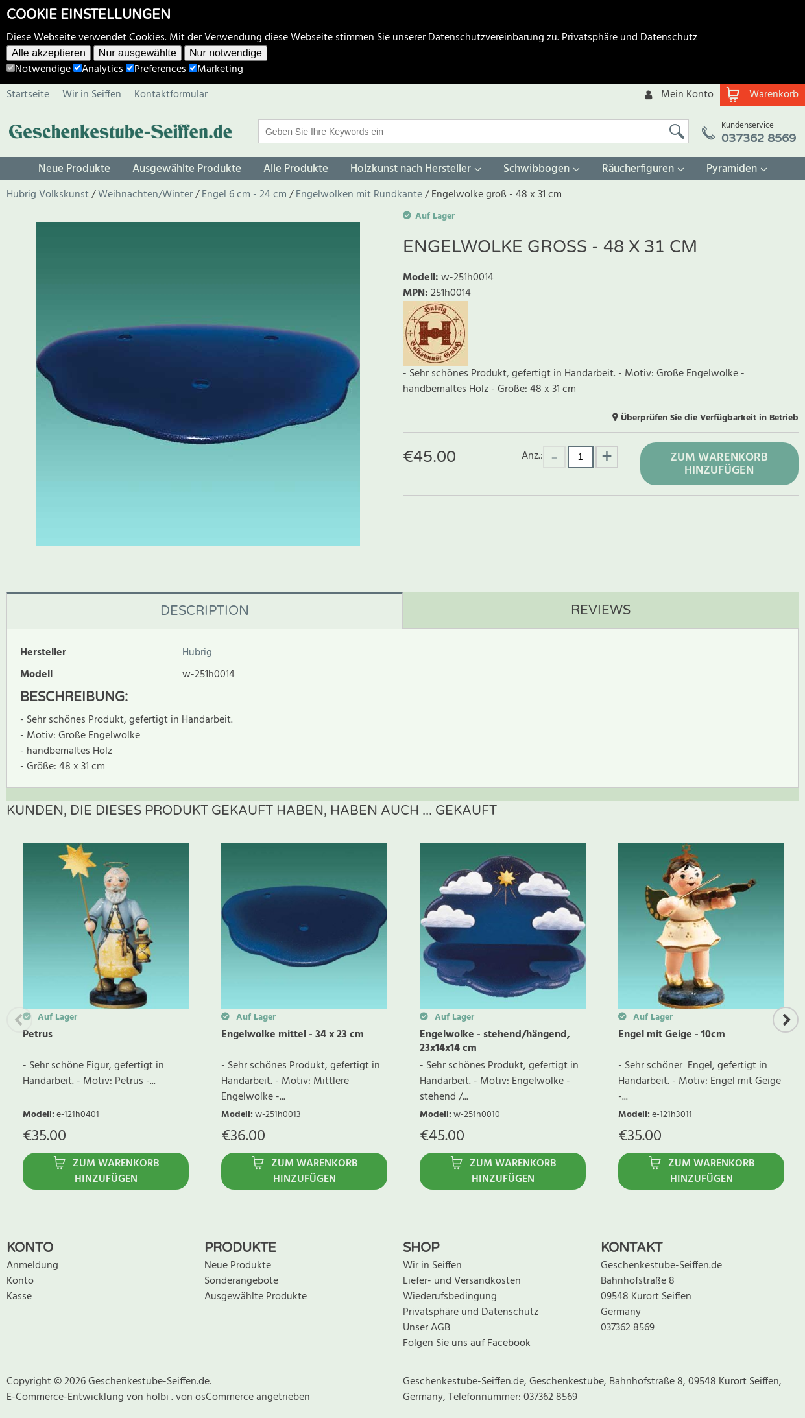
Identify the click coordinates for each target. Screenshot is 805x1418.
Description (204, 611)
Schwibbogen (536, 169)
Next (786, 1020)
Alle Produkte (295, 169)
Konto (20, 1281)
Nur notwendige (225, 52)
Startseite (27, 94)
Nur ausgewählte (137, 52)
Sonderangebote (241, 1281)
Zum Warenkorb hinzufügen (719, 464)
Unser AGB (426, 1327)
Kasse (19, 1296)
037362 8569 (628, 1327)
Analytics (98, 69)
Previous (19, 1020)
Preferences (156, 69)
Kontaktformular (171, 94)
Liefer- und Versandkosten (462, 1281)
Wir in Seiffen (91, 94)
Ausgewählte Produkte (186, 169)
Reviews (601, 610)
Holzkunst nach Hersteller (410, 169)
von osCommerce (216, 1397)
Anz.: (532, 456)
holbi (158, 1397)
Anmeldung (32, 1265)
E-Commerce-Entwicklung (66, 1397)
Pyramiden (731, 169)
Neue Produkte (74, 169)
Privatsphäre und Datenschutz (629, 37)
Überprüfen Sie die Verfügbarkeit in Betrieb (710, 418)
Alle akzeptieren (49, 52)
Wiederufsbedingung (450, 1296)
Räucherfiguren (638, 169)
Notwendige (38, 69)
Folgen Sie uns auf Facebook (467, 1343)
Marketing (216, 69)
